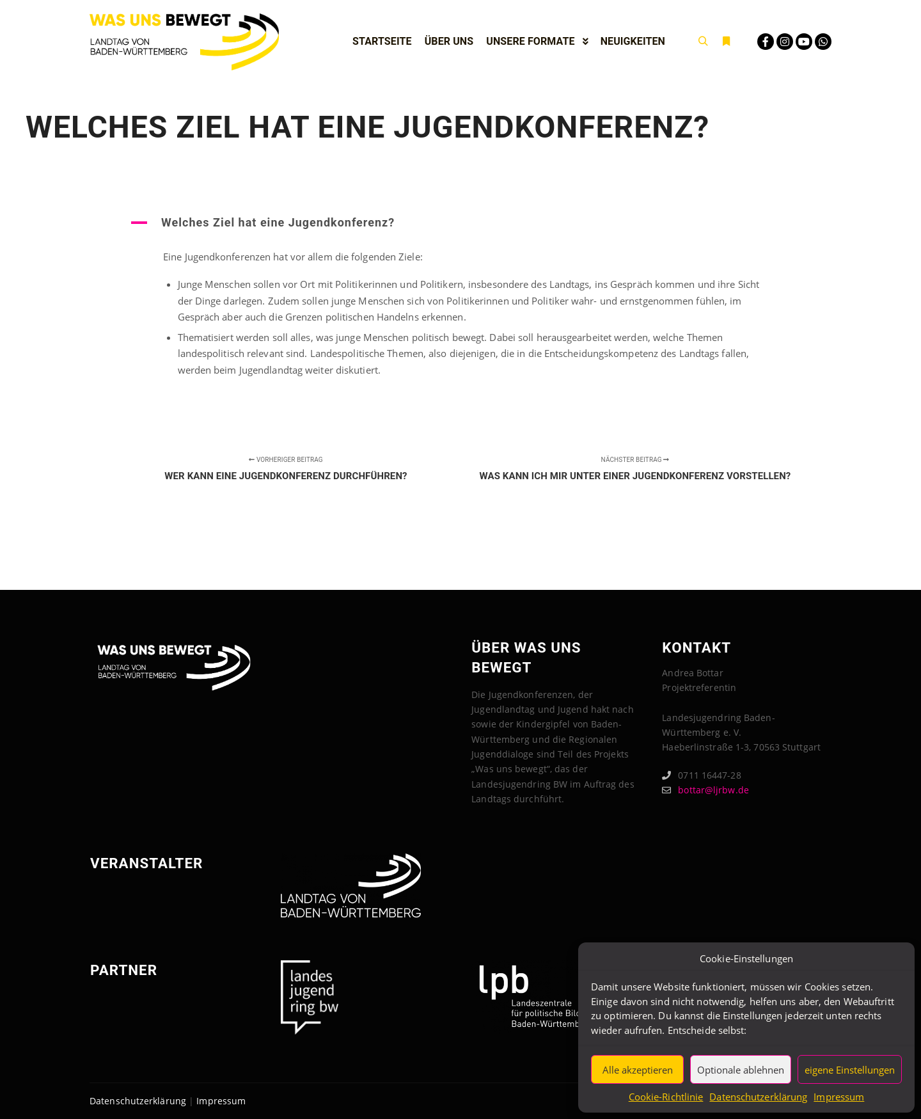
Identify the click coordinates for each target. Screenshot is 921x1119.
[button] (460, 222)
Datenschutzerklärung (758, 1096)
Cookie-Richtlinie (666, 1096)
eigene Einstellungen (850, 1069)
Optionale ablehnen (740, 1069)
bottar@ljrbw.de (705, 789)
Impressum (839, 1096)
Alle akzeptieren (637, 1069)
